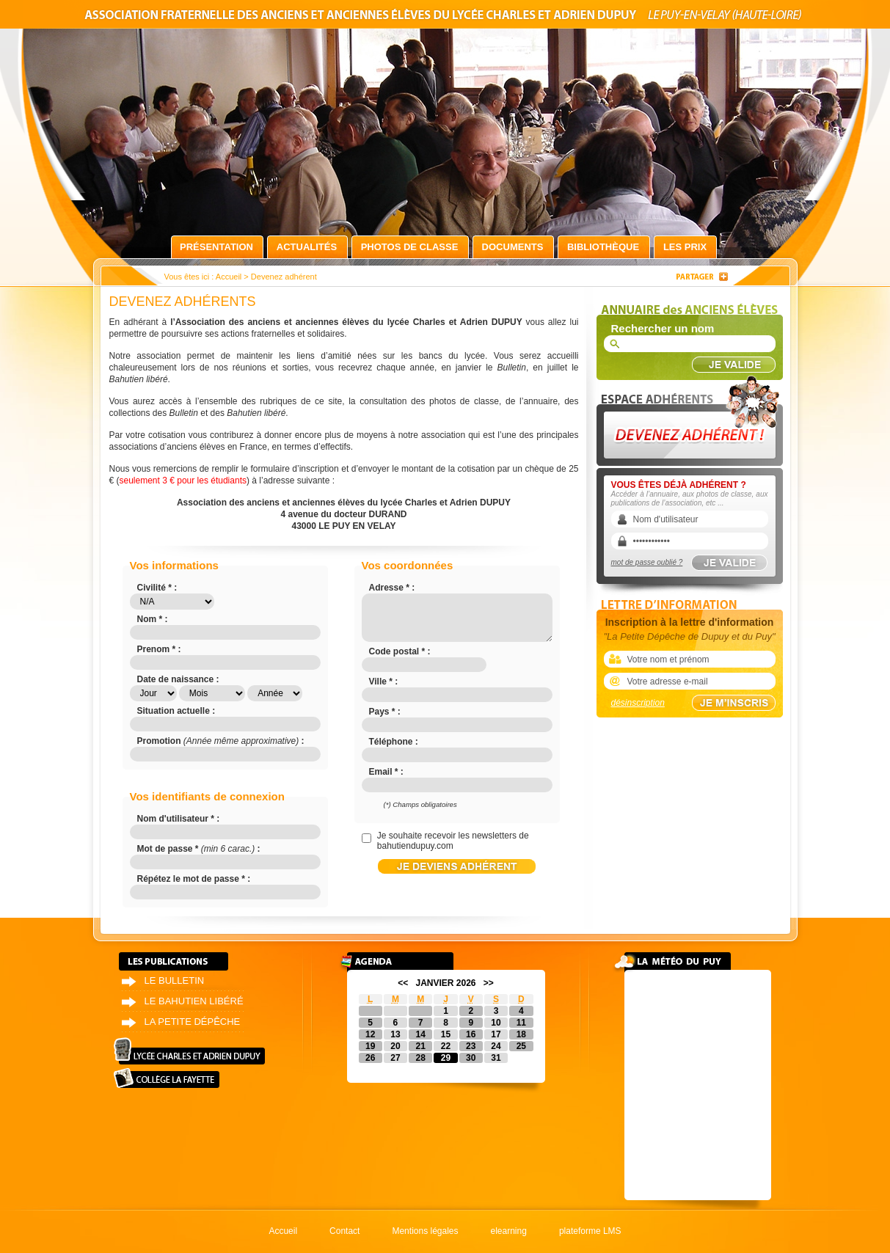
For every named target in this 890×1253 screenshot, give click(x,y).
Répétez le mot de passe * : (194, 879)
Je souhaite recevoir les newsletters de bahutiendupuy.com (453, 840)
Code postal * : (400, 651)
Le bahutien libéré (194, 1001)
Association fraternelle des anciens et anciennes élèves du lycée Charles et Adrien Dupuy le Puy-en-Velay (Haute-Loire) (445, 17)
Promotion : (220, 741)
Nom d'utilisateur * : (178, 819)
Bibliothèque (603, 246)
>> (489, 983)
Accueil (228, 276)
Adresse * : (392, 587)
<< (403, 983)
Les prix (685, 246)
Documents (513, 246)
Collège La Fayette (166, 1078)
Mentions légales (425, 1231)
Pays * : (385, 711)
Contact (344, 1231)
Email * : (386, 772)
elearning (509, 1231)
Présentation (216, 246)
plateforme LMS (590, 1231)
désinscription (638, 703)
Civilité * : (157, 587)
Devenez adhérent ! (691, 417)
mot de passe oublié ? (647, 562)
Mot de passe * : (198, 849)
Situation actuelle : (176, 711)
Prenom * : (159, 649)
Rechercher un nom (663, 328)
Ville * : (383, 681)
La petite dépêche (193, 1021)
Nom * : (152, 619)
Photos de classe (410, 246)
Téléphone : (393, 742)
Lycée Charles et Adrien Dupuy (189, 1050)
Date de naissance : (178, 679)
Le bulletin (175, 980)
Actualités (307, 246)
